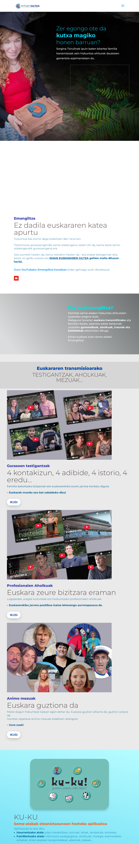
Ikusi (14, 502)
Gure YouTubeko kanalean (40, 269)
